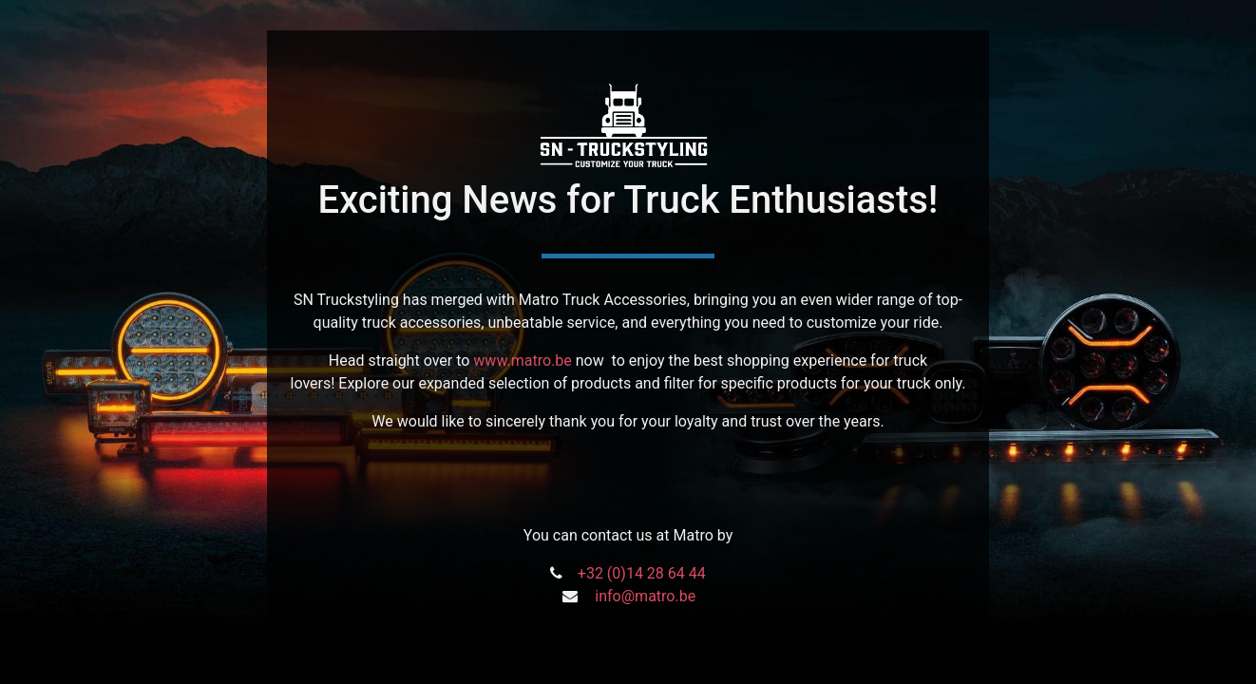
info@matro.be (645, 596)
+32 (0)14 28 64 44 (642, 573)
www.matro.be (522, 361)
